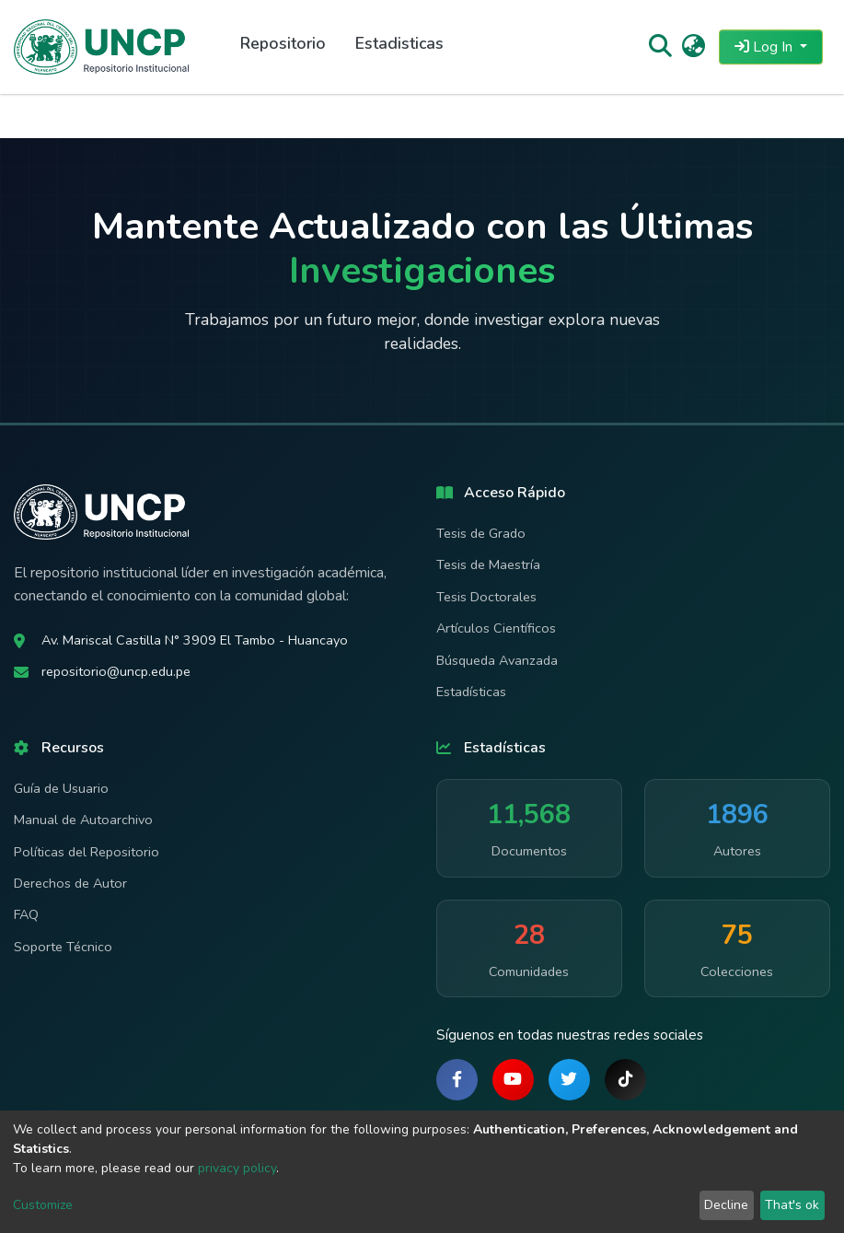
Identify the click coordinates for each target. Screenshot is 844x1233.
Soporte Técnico (63, 946)
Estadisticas (399, 43)
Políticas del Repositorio (86, 852)
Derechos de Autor (70, 883)
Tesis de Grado (481, 533)
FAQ (26, 914)
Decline (726, 1205)
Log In (765, 47)
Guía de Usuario (61, 788)
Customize (43, 1205)
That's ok (792, 1205)
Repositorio (283, 43)
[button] (693, 47)
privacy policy (237, 1168)
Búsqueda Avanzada (497, 660)
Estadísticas (471, 691)
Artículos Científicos (496, 628)
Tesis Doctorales (486, 596)
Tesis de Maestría (488, 564)
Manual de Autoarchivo (83, 819)
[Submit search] (659, 47)
